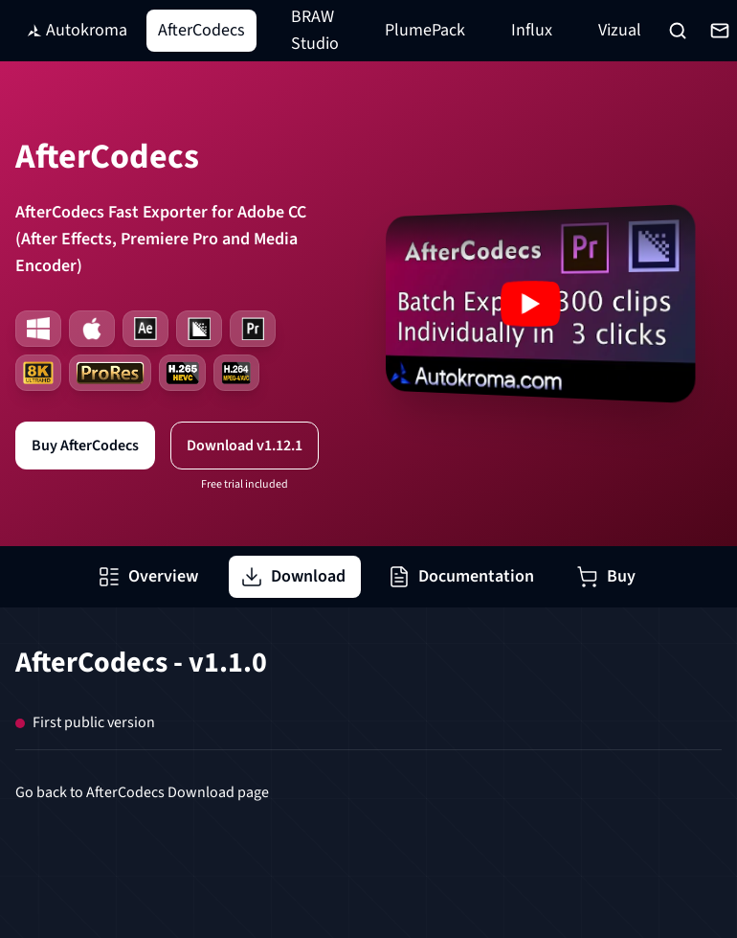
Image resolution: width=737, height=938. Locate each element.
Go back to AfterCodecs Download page (142, 792)
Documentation (461, 576)
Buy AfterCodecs (85, 445)
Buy (606, 576)
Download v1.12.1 (244, 445)
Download (293, 576)
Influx (531, 30)
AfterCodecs (201, 30)
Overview (148, 576)
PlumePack (425, 30)
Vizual (619, 30)
